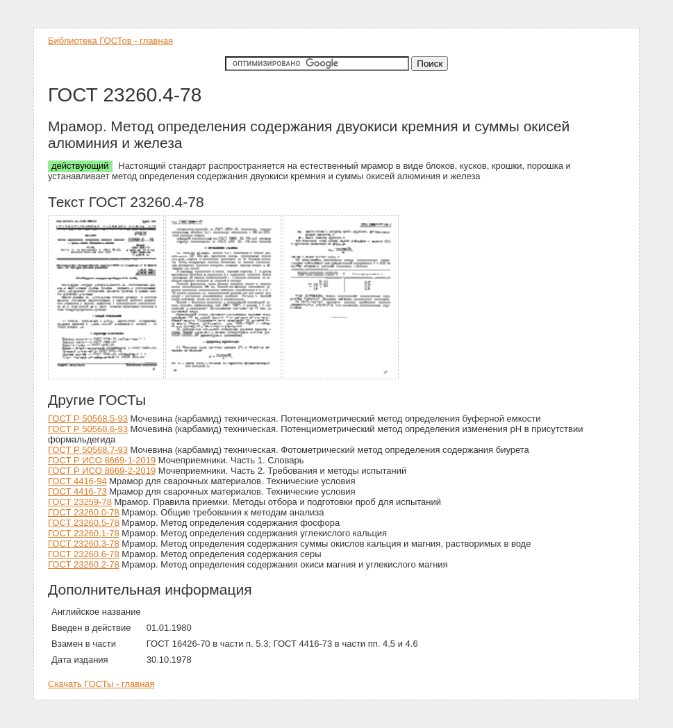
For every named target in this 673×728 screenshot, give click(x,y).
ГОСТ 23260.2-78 (83, 564)
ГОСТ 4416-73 (77, 491)
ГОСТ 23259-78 (80, 502)
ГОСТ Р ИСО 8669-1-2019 (102, 460)
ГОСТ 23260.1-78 (83, 533)
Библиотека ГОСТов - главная (110, 40)
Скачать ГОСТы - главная (101, 684)
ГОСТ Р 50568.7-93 (88, 450)
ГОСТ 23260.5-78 (83, 523)
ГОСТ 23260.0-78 (83, 512)
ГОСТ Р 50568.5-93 (88, 418)
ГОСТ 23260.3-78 (83, 543)
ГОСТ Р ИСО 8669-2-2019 (102, 470)
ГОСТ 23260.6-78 (83, 554)
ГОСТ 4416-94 (77, 481)
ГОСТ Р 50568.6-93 (88, 429)
